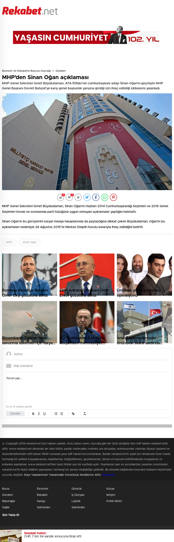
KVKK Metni (114, 501)
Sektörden (43, 507)
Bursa (5, 488)
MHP (9, 242)
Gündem (61, 71)
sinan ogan (29, 242)
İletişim (110, 495)
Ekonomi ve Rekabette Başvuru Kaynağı (26, 71)
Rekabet (42, 495)
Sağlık (6, 507)
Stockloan (108, 475)
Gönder (15, 413)
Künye (110, 488)
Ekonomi (42, 488)
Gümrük (77, 488)
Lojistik (76, 501)
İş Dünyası (78, 495)
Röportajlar (8, 501)
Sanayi (41, 501)
